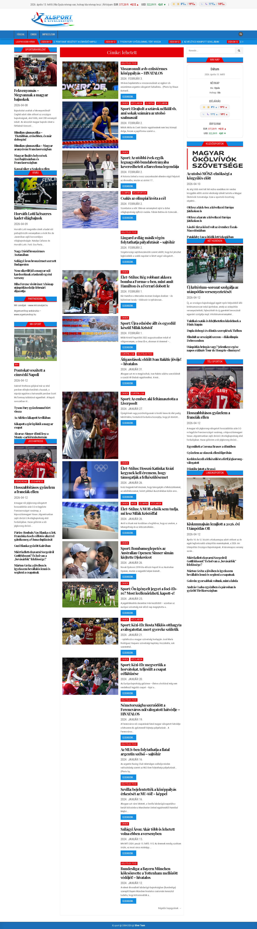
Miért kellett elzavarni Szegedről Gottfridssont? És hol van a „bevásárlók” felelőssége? (34, 555)
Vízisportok (139, 193)
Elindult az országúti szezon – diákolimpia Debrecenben (212, 338)
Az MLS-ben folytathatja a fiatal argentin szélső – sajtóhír (145, 751)
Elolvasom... (128, 96)
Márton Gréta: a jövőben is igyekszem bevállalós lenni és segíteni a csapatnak (32, 568)
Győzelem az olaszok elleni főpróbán (209, 453)
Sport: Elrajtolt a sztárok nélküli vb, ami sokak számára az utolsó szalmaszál (148, 113)
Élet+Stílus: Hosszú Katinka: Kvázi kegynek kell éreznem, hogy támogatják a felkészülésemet (147, 473)
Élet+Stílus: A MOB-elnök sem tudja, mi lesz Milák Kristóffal (149, 511)
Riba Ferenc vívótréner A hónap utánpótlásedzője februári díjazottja (33, 287)
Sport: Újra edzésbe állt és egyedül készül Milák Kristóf (148, 325)
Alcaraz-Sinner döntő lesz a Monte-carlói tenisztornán (31, 435)
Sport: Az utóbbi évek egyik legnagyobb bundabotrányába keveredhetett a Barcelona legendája (150, 162)
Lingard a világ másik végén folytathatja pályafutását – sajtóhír (148, 239)
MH (16, 364)
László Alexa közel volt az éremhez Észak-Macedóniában (212, 228)
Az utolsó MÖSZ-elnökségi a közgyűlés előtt (209, 175)
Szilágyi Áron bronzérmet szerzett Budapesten (35, 262)
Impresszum (48, 34)
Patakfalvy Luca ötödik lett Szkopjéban (210, 237)
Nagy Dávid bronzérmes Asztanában (29, 253)
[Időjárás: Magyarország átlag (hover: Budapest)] (198, 4)
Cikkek (33, 34)
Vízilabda (162, 103)
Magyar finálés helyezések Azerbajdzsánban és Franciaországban (30, 159)
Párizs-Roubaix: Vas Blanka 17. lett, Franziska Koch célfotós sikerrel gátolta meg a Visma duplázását (35, 536)
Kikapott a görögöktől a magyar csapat (33, 425)
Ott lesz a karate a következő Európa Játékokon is (209, 219)
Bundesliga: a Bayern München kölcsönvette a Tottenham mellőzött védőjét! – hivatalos (149, 873)
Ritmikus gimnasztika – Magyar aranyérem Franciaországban (33, 147)
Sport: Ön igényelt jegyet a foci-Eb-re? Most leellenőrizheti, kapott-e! (149, 591)
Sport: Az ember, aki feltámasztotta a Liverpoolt (149, 401)
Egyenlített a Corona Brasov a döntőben (211, 446)
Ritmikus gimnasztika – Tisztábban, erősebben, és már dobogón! (33, 135)
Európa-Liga (128, 354)
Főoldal (21, 34)
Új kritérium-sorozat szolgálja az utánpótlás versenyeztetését (212, 289)
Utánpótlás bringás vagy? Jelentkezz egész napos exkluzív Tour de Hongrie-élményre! (213, 348)
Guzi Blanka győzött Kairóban (32, 546)
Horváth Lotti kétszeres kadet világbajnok (32, 215)
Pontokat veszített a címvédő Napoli (29, 372)
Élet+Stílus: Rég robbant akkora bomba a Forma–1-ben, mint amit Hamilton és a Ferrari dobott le (147, 281)
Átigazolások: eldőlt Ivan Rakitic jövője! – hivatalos (151, 361)
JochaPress (37, 481)
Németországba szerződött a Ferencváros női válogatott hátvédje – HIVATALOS (150, 709)
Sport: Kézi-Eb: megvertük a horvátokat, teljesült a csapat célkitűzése (143, 669)
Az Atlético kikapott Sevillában (32, 418)
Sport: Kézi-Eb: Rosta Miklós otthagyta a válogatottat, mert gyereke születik (151, 627)
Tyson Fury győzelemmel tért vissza (32, 409)
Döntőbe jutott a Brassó (201, 469)
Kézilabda (136, 103)
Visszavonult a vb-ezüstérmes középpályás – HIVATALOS (144, 70)
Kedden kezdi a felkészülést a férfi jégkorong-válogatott (215, 460)
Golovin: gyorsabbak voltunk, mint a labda (212, 581)
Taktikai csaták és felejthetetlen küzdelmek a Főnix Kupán (214, 322)
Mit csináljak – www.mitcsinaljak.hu (31, 305)
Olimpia (150, 103)
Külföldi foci (129, 63)
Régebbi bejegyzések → (169, 908)
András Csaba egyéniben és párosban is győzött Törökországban (211, 588)
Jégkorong (21, 481)
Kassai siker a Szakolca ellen (31, 169)
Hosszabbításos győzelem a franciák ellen (34, 489)
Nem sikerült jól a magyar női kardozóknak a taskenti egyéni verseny (33, 274)
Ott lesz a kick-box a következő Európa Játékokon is (210, 209)
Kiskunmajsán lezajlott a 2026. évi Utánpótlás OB (213, 526)
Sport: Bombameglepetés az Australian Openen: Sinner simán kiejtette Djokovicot (147, 553)
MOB (133, 503)
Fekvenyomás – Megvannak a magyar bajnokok (31, 95)
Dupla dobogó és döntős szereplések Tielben (214, 331)
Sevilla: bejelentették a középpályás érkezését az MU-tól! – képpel (148, 791)
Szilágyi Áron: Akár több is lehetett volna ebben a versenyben (148, 831)
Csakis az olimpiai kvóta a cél (143, 198)
